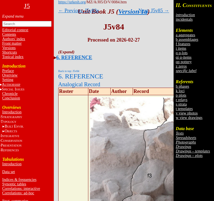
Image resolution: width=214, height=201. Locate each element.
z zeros (181, 66)
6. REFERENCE (74, 57)
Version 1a (133, 11)
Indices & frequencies (19, 180)
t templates (184, 109)
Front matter (12, 43)
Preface (8, 71)
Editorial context (15, 30)
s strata (181, 104)
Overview (10, 75)
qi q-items (183, 57)
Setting (7, 80)
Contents (9, 34)
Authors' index (13, 39)
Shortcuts (9, 52)
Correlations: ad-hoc (18, 193)
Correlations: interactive (21, 188)
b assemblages (187, 39)
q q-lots (182, 53)
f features (183, 44)
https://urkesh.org (72, 2)
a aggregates (185, 35)
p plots (181, 95)
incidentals (184, 19)
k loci (180, 91)
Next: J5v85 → (153, 10)
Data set (8, 172)
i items (181, 48)
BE (14, 126)
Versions (9, 48)
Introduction (11, 112)
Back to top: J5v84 (68, 71)
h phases (182, 86)
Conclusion (11, 98)
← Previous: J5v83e (78, 10)
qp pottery (184, 62)
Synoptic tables (14, 184)
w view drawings (189, 118)
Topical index (12, 57)
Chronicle (10, 94)
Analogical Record (79, 84)
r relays (182, 100)
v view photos (187, 113)
